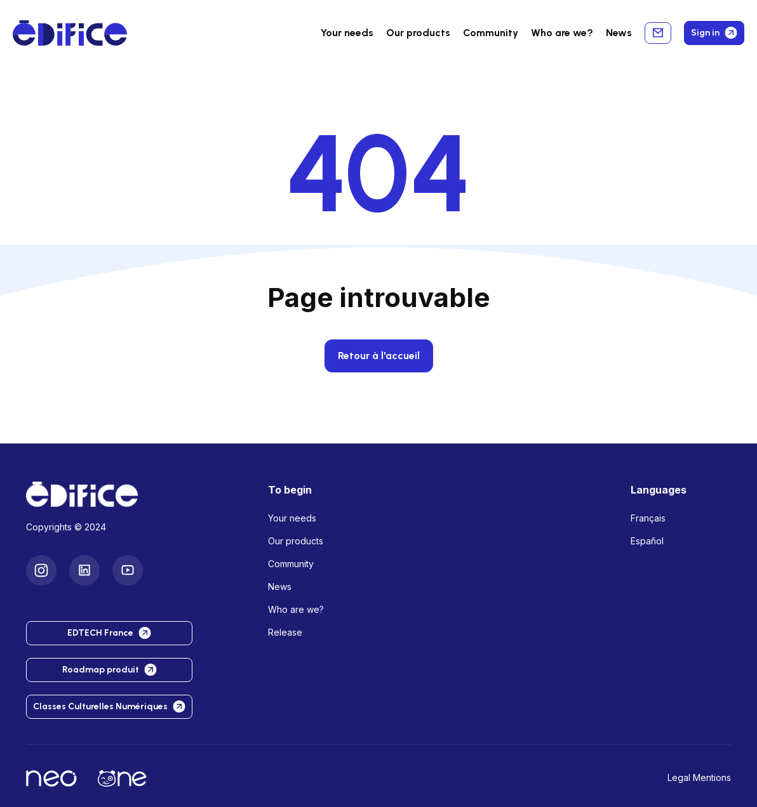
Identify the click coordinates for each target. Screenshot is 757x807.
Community (490, 33)
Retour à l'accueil (379, 356)
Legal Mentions (699, 777)
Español (647, 540)
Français (648, 518)
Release (285, 632)
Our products (295, 540)
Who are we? (296, 609)
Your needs (347, 33)
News (619, 33)
